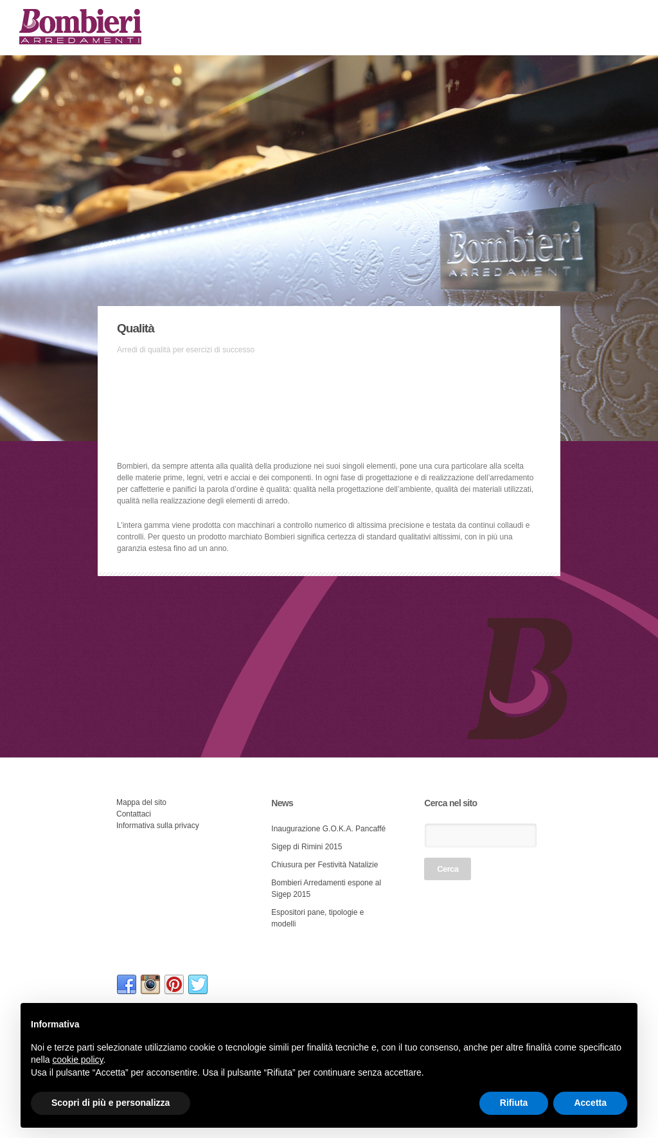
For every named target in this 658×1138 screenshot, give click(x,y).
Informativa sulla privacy (157, 825)
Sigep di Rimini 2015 (306, 846)
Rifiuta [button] (514, 1102)
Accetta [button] (590, 1102)
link (126, 985)
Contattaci (133, 813)
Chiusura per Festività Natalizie (324, 864)
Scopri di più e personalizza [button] (110, 1102)
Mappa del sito (141, 802)
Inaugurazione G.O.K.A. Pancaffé (328, 828)
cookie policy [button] (77, 1059)
